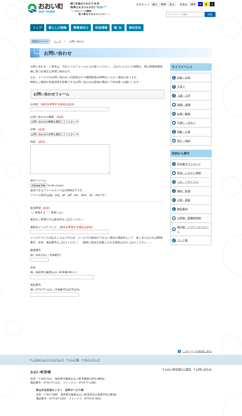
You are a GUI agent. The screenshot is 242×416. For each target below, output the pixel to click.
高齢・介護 (183, 131)
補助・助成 (183, 191)
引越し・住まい (186, 122)
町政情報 (101, 27)
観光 (118, 27)
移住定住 (135, 27)
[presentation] (59, 312)
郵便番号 (35, 255)
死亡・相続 (183, 140)
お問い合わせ (204, 374)
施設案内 (182, 208)
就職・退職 (183, 104)
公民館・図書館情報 (189, 218)
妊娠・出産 (183, 77)
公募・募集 (183, 200)
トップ (37, 27)
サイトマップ (92, 365)
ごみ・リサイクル (187, 181)
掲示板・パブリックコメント (193, 229)
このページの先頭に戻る (197, 357)
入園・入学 (183, 95)
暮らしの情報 (57, 27)
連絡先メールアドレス (62, 232)
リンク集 (182, 240)
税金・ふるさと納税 (189, 172)
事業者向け (80, 27)
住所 (33, 273)
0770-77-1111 (51, 388)
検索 (210, 14)
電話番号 (35, 290)
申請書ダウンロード (189, 164)
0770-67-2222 (57, 404)
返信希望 (40, 213)
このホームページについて (48, 365)
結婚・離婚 (183, 113)
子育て (181, 86)
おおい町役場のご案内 (178, 374)
